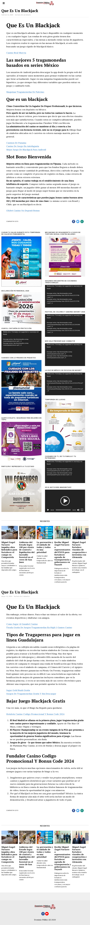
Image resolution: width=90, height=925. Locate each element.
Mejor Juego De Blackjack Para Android (26, 149)
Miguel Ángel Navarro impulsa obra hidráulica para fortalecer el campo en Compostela (9, 550)
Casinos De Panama (16, 142)
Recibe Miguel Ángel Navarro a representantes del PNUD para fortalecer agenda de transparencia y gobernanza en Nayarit (62, 553)
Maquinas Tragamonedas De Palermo (25, 92)
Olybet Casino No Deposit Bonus (23, 210)
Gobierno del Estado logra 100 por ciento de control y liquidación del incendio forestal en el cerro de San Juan (26, 552)
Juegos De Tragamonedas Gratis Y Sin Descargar (31, 693)
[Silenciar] (78, 510)
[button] (65, 501)
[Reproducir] (48, 510)
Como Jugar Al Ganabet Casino (22, 624)
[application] (65, 296)
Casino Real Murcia (16, 52)
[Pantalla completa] (82, 510)
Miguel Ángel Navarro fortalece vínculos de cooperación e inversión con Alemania (79, 550)
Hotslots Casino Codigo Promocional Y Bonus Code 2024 (35, 714)
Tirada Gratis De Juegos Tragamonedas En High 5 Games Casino (39, 627)
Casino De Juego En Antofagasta (22, 146)
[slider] (63, 510)
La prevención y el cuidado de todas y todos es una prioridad (45, 547)
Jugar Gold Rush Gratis (18, 690)
